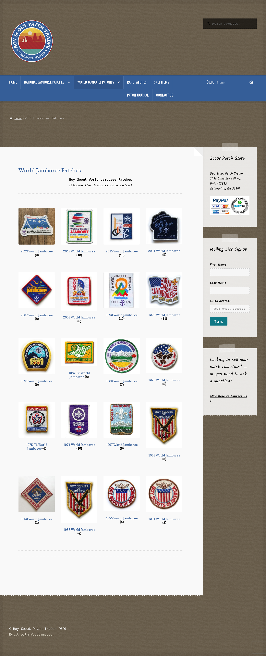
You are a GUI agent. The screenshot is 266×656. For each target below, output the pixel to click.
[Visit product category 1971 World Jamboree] (79, 426)
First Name (218, 264)
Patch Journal (138, 95)
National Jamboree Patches (44, 82)
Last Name (218, 283)
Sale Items (161, 82)
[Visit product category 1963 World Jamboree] (164, 431)
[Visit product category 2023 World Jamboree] (36, 232)
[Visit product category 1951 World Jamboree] (164, 500)
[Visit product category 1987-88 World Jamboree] (79, 358)
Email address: (221, 301)
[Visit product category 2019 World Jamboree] (79, 232)
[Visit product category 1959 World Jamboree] (36, 500)
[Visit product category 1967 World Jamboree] (121, 426)
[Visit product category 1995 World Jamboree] (164, 296)
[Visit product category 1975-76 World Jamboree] (36, 426)
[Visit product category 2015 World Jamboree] (121, 232)
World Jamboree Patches (95, 82)
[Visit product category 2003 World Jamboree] (79, 297)
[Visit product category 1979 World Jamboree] (164, 362)
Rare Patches (137, 82)
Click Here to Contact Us (228, 396)
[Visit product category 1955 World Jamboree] (121, 500)
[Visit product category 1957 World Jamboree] (79, 505)
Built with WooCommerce (31, 634)
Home (13, 82)
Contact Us (164, 95)
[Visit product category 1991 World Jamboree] (36, 362)
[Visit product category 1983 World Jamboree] (121, 362)
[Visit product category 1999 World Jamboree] (121, 296)
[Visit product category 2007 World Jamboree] (36, 296)
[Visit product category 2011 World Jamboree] (164, 232)
